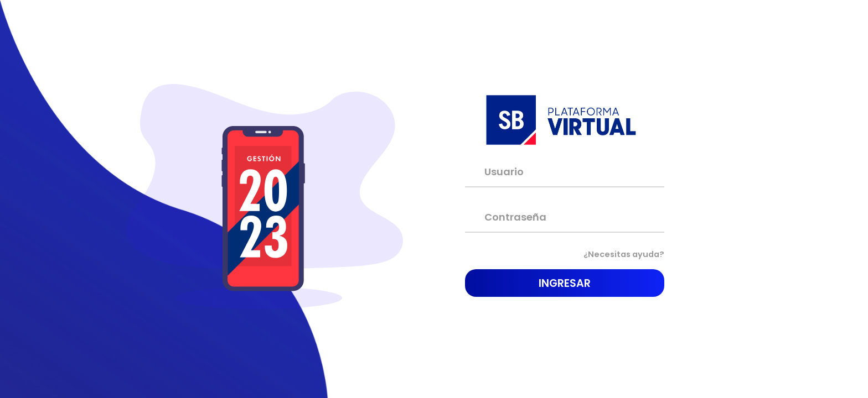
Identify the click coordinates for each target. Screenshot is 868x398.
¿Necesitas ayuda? (617, 254)
